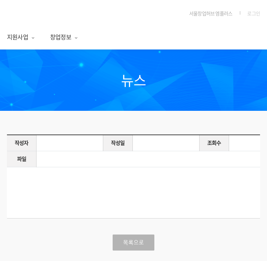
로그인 (253, 13)
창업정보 (64, 36)
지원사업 (21, 36)
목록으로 (133, 242)
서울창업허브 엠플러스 (39, 14)
